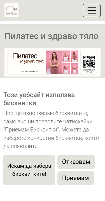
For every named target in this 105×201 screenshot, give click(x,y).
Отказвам (76, 161)
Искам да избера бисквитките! (29, 170)
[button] (11, 76)
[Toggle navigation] (92, 10)
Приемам (75, 177)
